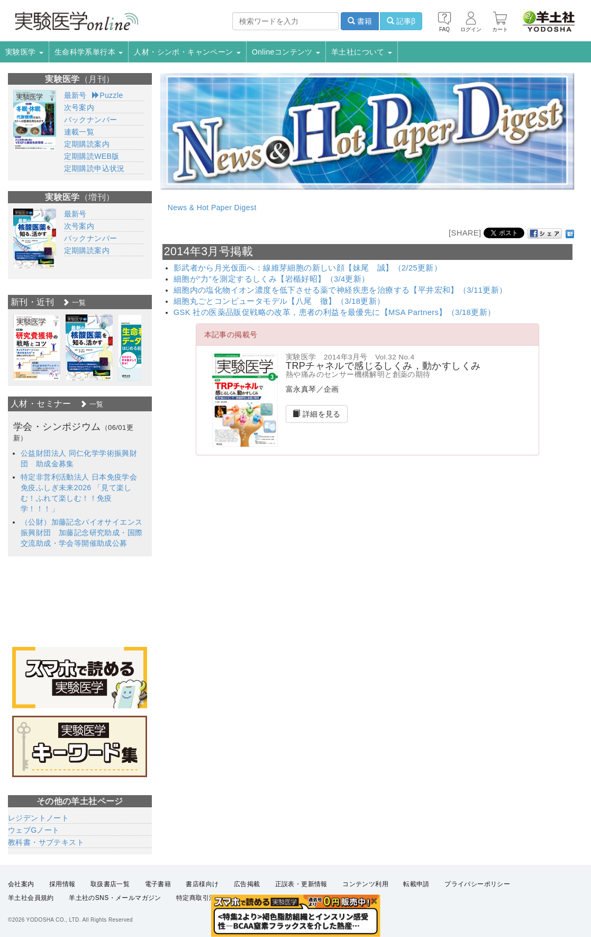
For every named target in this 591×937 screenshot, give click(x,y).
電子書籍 (158, 884)
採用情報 (62, 884)
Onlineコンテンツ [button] (286, 52)
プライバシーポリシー (477, 884)
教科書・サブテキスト (46, 842)
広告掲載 (247, 884)
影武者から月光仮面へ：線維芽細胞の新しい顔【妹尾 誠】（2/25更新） (308, 268)
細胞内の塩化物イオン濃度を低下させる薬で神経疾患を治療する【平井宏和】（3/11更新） (340, 290)
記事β (401, 21)
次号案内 (79, 107)
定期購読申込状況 (94, 168)
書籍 (360, 21)
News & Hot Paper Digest (212, 207)
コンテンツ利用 (365, 884)
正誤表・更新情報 (301, 884)
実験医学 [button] (24, 52)
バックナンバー (90, 119)
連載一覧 (79, 132)
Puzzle (107, 95)
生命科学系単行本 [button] (88, 52)
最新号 (75, 95)
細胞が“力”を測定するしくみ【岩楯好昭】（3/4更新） (272, 279)
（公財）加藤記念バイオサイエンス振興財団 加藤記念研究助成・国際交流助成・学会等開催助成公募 (81, 532)
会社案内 (21, 884)
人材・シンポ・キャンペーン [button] (187, 52)
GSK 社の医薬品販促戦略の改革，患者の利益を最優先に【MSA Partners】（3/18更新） (335, 312)
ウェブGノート (34, 830)
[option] (36, 347)
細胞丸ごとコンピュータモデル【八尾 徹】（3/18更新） (279, 301)
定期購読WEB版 (92, 156)
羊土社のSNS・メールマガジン (115, 898)
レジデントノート (38, 818)
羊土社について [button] (361, 52)
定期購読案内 (87, 144)
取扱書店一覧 (110, 884)
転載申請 (416, 884)
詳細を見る (317, 414)
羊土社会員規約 (31, 898)
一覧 (74, 303)
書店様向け (202, 884)
